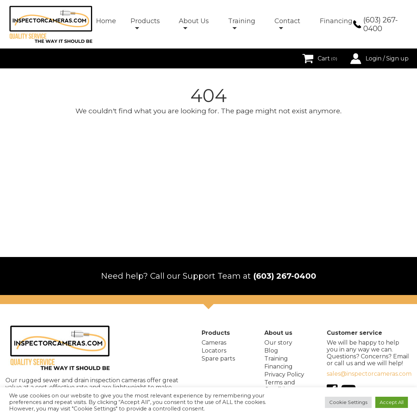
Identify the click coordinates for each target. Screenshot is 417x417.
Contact (287, 21)
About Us (194, 21)
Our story (278, 342)
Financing (336, 21)
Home (106, 21)
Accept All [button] (392, 402)
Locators (214, 350)
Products (145, 21)
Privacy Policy (284, 374)
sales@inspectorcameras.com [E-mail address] (369, 373)
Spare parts (218, 358)
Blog (271, 350)
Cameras (214, 342)
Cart (319, 58)
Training (241, 21)
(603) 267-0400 (284, 276)
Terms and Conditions (279, 386)
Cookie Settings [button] (348, 402)
